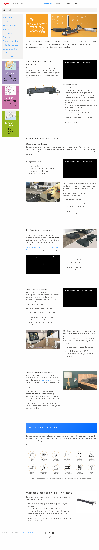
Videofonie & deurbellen (11, 25)
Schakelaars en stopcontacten (8, 16)
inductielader (45, 385)
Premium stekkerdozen (11, 41)
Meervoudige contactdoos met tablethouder (80, 296)
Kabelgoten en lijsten (10, 33)
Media (68, 4)
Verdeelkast (7, 29)
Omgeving (59, 4)
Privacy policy (25, 541)
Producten (48, 4)
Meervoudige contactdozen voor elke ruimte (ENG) (80, 161)
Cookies (32, 541)
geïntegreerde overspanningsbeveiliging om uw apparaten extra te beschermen (42, 249)
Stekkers (6, 53)
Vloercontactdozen (9, 57)
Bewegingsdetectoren (10, 49)
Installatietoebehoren (10, 45)
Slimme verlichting (9, 37)
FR (94, 4)
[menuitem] (48, 4)
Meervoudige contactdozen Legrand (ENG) (80, 62)
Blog (75, 4)
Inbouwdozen (7, 21)
